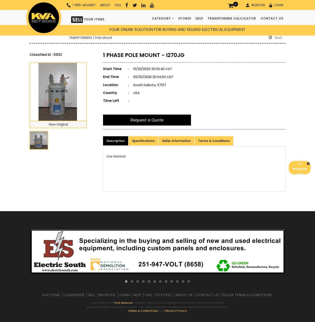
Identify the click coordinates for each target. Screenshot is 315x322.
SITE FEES (164, 295)
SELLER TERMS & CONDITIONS (247, 295)
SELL (91, 295)
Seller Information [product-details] (176, 141)
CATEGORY (163, 18)
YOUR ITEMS (87, 19)
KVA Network (124, 303)
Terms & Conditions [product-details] (214, 141)
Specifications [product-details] (143, 141)
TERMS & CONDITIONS (143, 311)
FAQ (118, 5)
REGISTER (255, 5)
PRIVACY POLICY (176, 311)
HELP (199, 18)
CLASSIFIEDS (74, 295)
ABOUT (105, 5)
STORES (184, 18)
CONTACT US (272, 18)
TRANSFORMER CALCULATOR (232, 18)
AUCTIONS (51, 295)
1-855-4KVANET (81, 5)
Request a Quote (147, 120)
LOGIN (276, 5)
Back (275, 37)
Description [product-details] (116, 141)
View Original (58, 124)
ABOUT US (183, 295)
